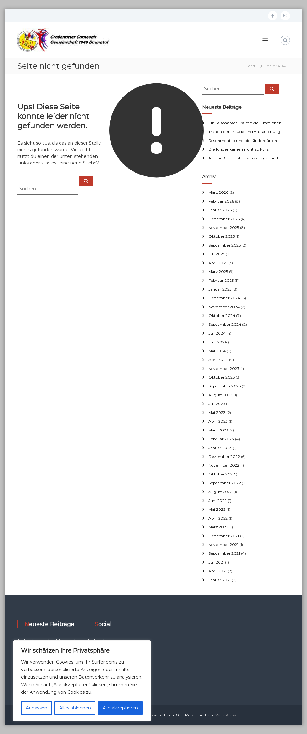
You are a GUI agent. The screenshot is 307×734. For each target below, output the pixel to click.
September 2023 (224, 386)
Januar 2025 (219, 289)
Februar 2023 (221, 439)
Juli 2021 (216, 562)
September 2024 (224, 324)
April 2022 (218, 518)
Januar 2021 (219, 579)
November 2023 (223, 368)
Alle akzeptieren (120, 708)
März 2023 (218, 430)
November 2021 (223, 544)
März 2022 (218, 527)
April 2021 (217, 571)
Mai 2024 (217, 350)
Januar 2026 (220, 210)
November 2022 (223, 465)
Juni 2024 (217, 342)
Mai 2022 (216, 509)
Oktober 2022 (221, 474)
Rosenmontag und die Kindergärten (242, 140)
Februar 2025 (221, 280)
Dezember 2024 (224, 298)
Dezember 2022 (224, 456)
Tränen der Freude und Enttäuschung (244, 131)
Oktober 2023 (221, 377)
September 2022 (224, 483)
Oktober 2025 (221, 236)
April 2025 (217, 262)
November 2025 (223, 227)
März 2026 (218, 192)
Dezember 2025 (224, 218)
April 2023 (218, 421)
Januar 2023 (220, 447)
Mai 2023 (216, 412)
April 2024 (218, 359)
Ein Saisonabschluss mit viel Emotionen (244, 122)
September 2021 (224, 553)
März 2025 (218, 271)
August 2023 (220, 394)
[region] (82, 680)
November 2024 (224, 306)
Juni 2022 (217, 500)
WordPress (225, 715)
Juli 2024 (216, 333)
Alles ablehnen (75, 708)
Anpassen (36, 708)
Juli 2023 (216, 403)
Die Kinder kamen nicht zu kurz (238, 149)
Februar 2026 (221, 201)
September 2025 (224, 245)
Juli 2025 (216, 254)
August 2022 (220, 491)
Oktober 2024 (221, 315)
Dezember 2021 (223, 535)
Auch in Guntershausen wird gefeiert (243, 158)
